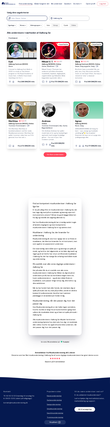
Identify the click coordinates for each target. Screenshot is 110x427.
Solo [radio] (48, 25)
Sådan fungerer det (41, 4)
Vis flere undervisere (55, 154)
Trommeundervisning (55, 417)
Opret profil (90, 4)
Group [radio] (55, 25)
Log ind (103, 4)
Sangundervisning (54, 404)
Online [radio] (73, 25)
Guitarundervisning (54, 400)
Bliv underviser (56, 4)
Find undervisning (25, 4)
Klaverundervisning (54, 396)
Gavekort (67, 4)
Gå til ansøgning (85, 409)
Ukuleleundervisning (54, 409)
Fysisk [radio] (66, 25)
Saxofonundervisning (55, 413)
